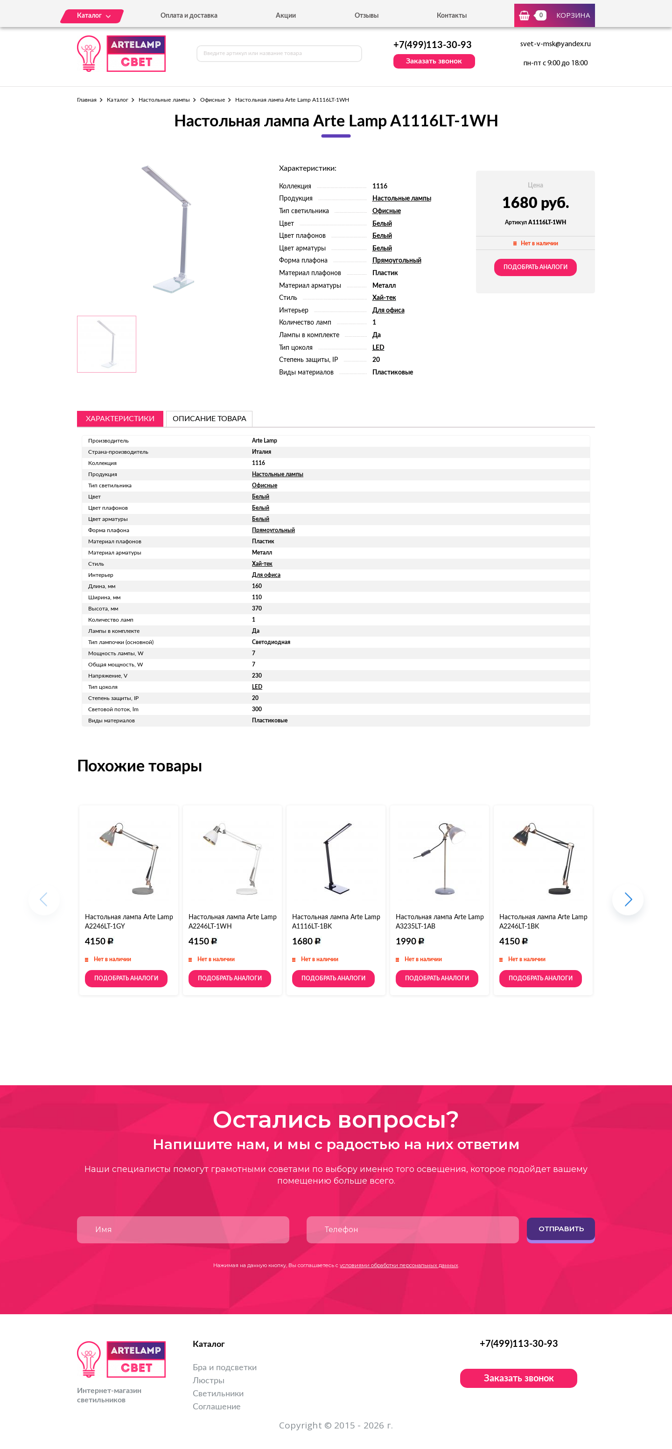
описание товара (209, 419)
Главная (87, 100)
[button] (628, 904)
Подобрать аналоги (535, 267)
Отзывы (366, 16)
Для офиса (388, 310)
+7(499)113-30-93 (432, 45)
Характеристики (120, 419)
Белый (382, 224)
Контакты (452, 16)
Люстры (208, 1381)
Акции (286, 16)
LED (378, 348)
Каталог (117, 100)
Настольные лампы (164, 100)
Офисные (212, 100)
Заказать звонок (434, 61)
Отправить (561, 1228)
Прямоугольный (396, 260)
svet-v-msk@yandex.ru (555, 44)
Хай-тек (384, 298)
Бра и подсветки (225, 1368)
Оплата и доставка (189, 16)
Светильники (218, 1394)
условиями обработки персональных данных (399, 1265)
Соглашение (217, 1407)
